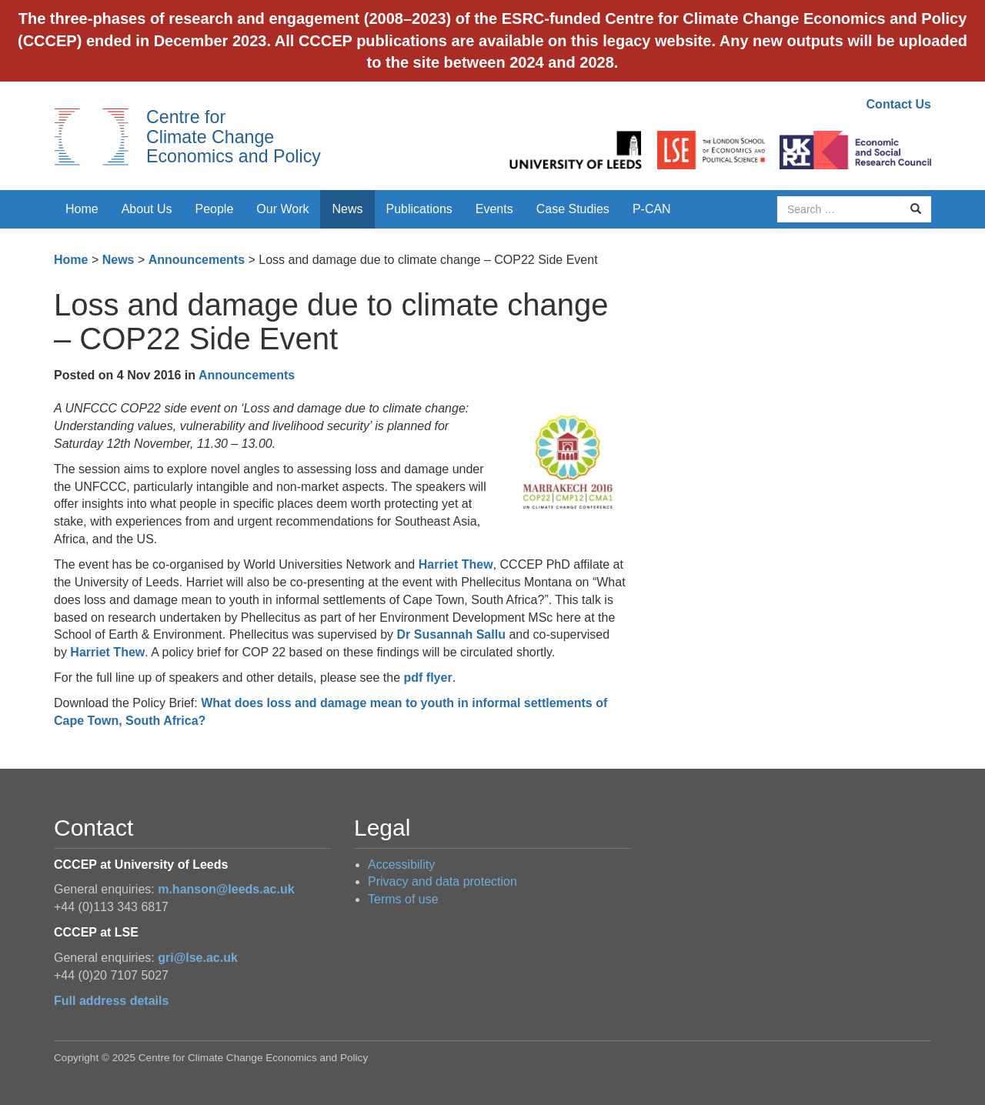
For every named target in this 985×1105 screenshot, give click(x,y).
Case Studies (572, 208)
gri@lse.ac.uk (198, 957)
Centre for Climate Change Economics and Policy (233, 136)
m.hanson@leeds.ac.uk (226, 889)
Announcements (197, 259)
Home (81, 208)
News (347, 208)
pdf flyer (428, 677)
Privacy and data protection (442, 881)
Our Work (282, 208)
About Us (147, 208)
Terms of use (403, 899)
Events (494, 208)
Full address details (111, 1000)
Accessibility (401, 864)
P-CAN (652, 208)
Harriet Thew (456, 564)
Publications (419, 208)
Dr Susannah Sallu (451, 634)
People (214, 208)
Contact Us (898, 104)
